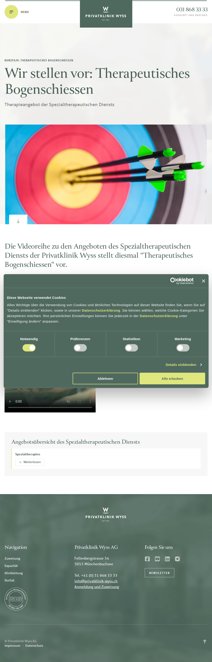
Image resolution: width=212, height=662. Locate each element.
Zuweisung (12, 558)
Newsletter (159, 573)
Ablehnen (105, 378)
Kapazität (11, 566)
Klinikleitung (14, 573)
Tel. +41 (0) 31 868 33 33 (95, 575)
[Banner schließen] (203, 281)
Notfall (9, 580)
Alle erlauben (172, 378)
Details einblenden (181, 365)
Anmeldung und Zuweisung (96, 586)
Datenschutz (34, 646)
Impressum (12, 646)
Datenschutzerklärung (101, 310)
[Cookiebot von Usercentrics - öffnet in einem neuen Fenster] (174, 281)
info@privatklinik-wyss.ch (95, 581)
